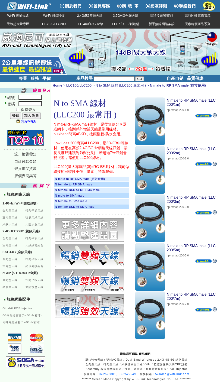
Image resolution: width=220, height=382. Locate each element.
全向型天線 (10, 210)
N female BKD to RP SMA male (77, 190)
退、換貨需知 (25, 154)
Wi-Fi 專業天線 (18, 15)
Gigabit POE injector (17, 308)
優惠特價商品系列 (198, 24)
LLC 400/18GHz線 (89, 24)
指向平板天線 (34, 210)
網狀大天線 (10, 224)
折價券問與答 (25, 176)
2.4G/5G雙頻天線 (89, 15)
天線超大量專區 (18, 24)
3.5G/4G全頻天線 (125, 15)
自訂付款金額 (25, 161)
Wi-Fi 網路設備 (54, 15)
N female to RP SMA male (73, 184)
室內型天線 (10, 217)
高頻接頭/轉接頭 (161, 15)
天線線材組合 (34, 245)
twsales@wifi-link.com (172, 374)
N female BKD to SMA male (74, 206)
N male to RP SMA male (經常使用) (80, 179)
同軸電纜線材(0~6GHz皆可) (22, 322)
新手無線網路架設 (162, 24)
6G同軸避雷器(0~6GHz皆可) (22, 315)
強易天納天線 (34, 217)
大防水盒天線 (34, 224)
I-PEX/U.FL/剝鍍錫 (125, 24)
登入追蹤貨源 (25, 169)
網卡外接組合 (34, 266)
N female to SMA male (71, 201)
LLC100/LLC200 (54, 24)
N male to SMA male (69, 195)
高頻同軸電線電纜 (198, 15)
